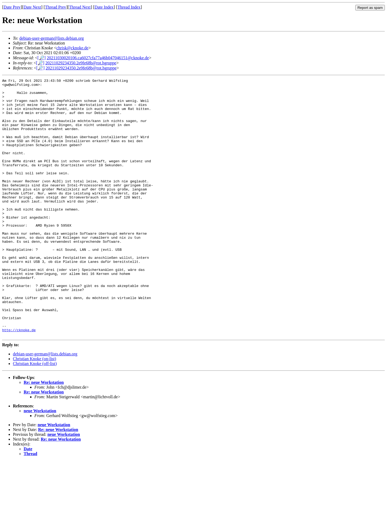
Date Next (32, 7)
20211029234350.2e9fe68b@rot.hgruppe (80, 63)
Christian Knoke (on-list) (34, 410)
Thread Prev (55, 7)
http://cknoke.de (19, 380)
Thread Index (129, 7)
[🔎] (41, 58)
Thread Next (80, 7)
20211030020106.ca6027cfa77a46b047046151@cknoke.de (98, 58)
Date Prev (12, 7)
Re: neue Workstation (44, 434)
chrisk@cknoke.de (72, 48)
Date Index (104, 7)
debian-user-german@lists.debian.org (51, 38)
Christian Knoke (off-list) (35, 415)
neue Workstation (40, 462)
